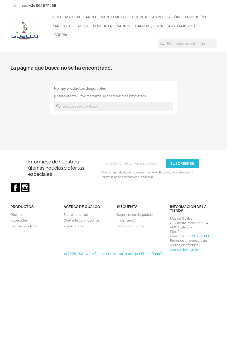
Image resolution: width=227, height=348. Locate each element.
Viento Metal (114, 17)
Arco (91, 17)
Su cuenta (127, 206)
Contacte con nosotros (82, 220)
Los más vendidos (23, 226)
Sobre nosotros (76, 214)
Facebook (15, 187)
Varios (123, 26)
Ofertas (16, 214)
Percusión (195, 17)
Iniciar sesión (127, 220)
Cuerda (139, 17)
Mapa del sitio (74, 226)
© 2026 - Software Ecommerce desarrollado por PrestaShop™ (113, 254)
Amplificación (166, 17)
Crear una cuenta (130, 226)
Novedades (19, 220)
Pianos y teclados (69, 26)
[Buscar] (187, 43)
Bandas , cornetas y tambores (165, 26)
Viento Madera (65, 17)
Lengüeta (102, 26)
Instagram (25, 187)
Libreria (59, 34)
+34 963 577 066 (42, 5)
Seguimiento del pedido (135, 214)
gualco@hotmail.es (184, 249)
